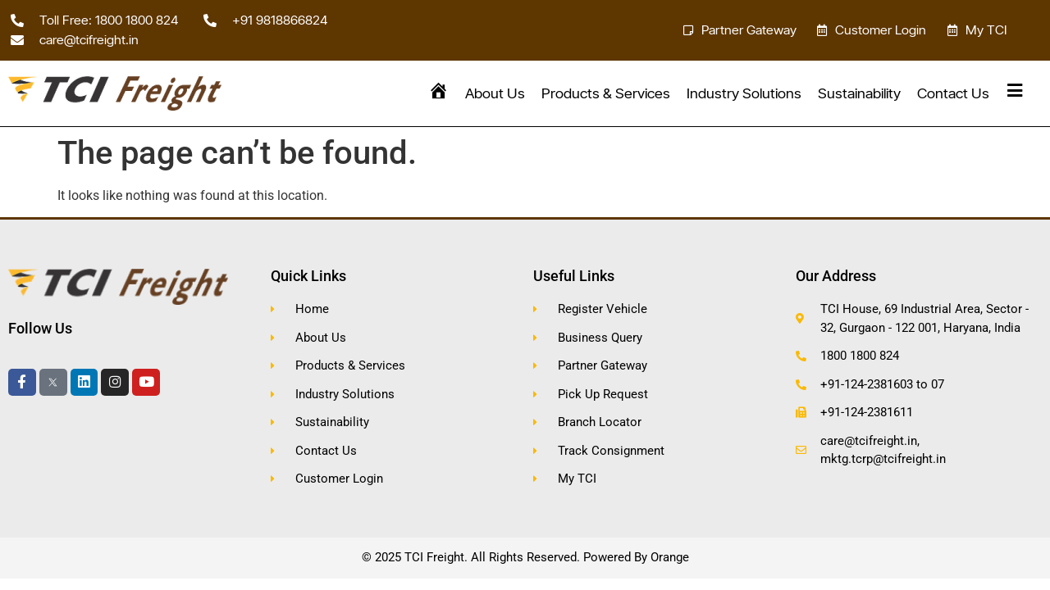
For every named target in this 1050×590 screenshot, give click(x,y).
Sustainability (859, 93)
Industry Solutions (744, 93)
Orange (670, 557)
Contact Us (953, 93)
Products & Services (605, 93)
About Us (495, 93)
